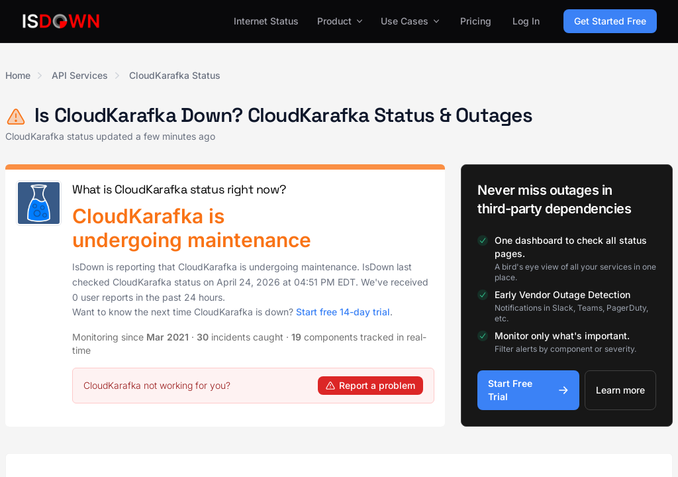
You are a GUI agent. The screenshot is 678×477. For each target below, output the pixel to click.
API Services (80, 75)
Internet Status (266, 20)
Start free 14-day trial (343, 311)
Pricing (475, 20)
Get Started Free (610, 20)
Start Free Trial (528, 390)
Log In (526, 20)
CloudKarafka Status (174, 75)
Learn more (620, 390)
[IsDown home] (61, 21)
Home (17, 75)
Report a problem (370, 385)
